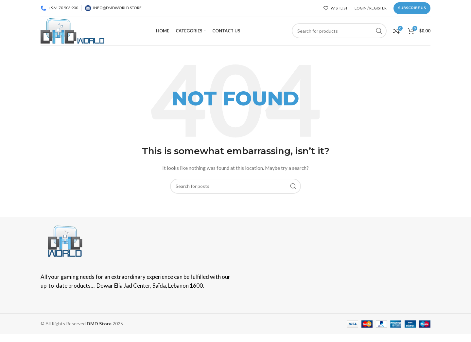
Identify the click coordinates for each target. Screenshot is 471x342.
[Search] (235, 186)
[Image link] (65, 240)
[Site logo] (72, 30)
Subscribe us (412, 7)
